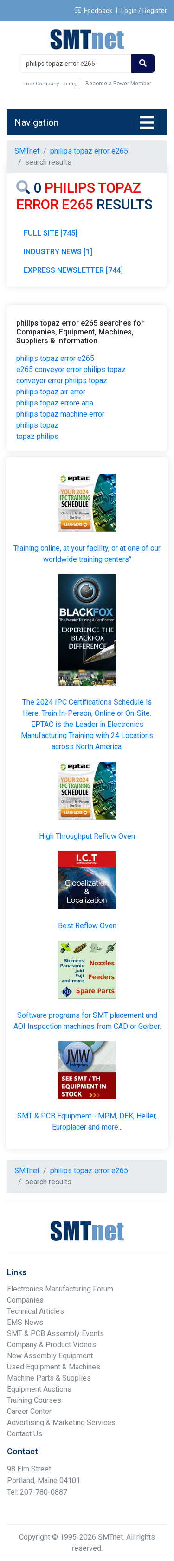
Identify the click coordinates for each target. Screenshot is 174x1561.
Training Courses (34, 1400)
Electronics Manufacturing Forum (60, 1289)
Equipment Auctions (39, 1389)
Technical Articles (35, 1311)
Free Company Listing (50, 84)
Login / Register (144, 10)
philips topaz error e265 (55, 358)
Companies (25, 1300)
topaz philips (37, 436)
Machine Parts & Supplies (49, 1378)
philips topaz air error (50, 391)
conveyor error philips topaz (61, 380)
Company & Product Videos (51, 1344)
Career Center (29, 1411)
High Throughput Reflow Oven (87, 836)
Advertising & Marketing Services (61, 1422)
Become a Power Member (118, 83)
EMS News (25, 1322)
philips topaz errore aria (54, 402)
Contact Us (24, 1433)
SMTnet (26, 151)
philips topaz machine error (60, 414)
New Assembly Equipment (50, 1355)
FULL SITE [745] (50, 233)
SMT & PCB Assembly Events (55, 1333)
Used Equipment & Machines (53, 1366)
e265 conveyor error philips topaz (71, 369)
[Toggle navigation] (147, 122)
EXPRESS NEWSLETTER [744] (73, 270)
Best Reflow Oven (87, 925)
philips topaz (37, 425)
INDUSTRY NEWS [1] (58, 251)
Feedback (93, 10)
